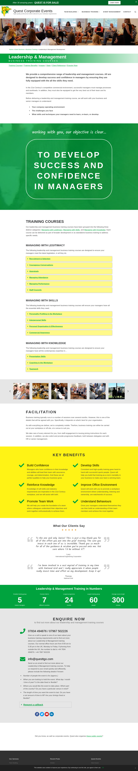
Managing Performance (39, 284)
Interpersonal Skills (37, 320)
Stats (48, 65)
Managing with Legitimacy (51, 230)
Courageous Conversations (41, 265)
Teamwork (33, 369)
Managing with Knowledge (95, 230)
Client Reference (59, 65)
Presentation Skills (37, 356)
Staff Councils (35, 290)
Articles (52, 763)
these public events (94, 736)
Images (42, 65)
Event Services (19, 49)
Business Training (31, 49)
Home (11, 49)
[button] (69, 259)
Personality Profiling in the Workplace (45, 314)
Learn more (114, 3)
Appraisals (34, 271)
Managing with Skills (71, 230)
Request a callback (33, 704)
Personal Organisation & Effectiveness (46, 326)
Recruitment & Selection (39, 259)
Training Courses (15, 65)
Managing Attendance (38, 278)
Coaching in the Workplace (41, 363)
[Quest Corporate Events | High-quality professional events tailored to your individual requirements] (7, 11)
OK (103, 767)
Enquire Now (72, 65)
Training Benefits (30, 65)
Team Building (13, 763)
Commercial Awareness (39, 333)
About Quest (95, 763)
